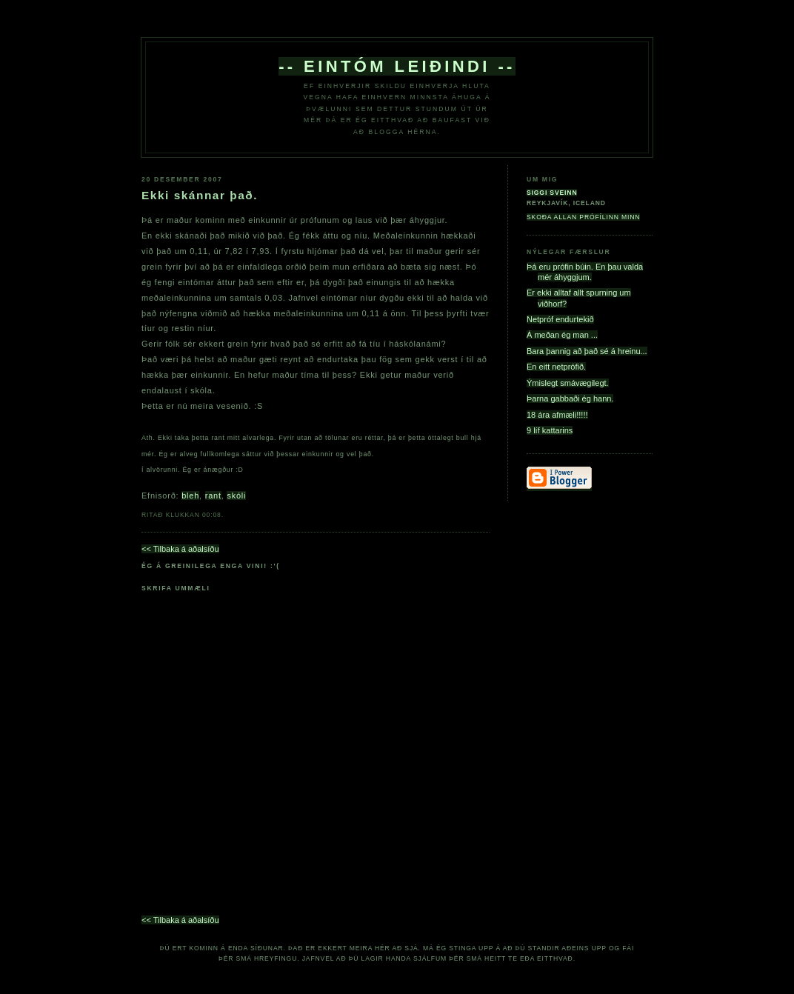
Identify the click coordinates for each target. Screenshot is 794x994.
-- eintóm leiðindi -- (397, 66)
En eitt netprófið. (556, 366)
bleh (190, 495)
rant (213, 495)
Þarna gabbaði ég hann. (570, 398)
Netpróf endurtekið (560, 319)
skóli (236, 495)
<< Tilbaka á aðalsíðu (180, 548)
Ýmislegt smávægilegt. (568, 382)
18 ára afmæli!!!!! (557, 414)
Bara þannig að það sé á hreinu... (587, 351)
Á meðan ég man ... (562, 334)
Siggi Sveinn (552, 192)
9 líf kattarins (550, 430)
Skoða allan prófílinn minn (583, 217)
